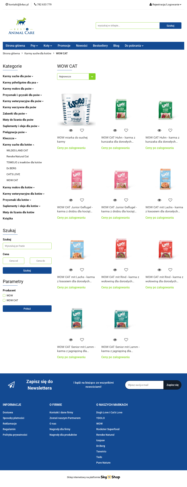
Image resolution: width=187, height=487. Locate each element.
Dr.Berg (100, 445)
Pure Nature (103, 462)
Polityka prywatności (15, 434)
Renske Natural (105, 434)
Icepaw (100, 440)
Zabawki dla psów (15, 113)
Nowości (81, 45)
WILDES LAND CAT (17, 150)
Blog (116, 45)
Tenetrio (101, 451)
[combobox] (76, 76)
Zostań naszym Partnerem (65, 418)
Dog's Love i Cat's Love (109, 412)
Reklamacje (10, 423)
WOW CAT (12, 180)
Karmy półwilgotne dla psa (20, 82)
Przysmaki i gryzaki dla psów (22, 95)
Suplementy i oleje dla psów (21, 126)
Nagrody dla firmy (60, 429)
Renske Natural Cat (17, 156)
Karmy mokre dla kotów (19, 187)
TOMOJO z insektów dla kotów (24, 162)
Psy (34, 45)
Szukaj (27, 270)
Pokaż (27, 308)
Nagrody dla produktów (63, 434)
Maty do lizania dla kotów (18, 212)
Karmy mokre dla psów (18, 88)
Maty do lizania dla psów (18, 119)
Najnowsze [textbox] (65, 76)
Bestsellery (100, 45)
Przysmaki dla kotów (17, 200)
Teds (99, 457)
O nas (53, 423)
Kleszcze (10, 138)
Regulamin (9, 429)
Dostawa (8, 412)
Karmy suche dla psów (18, 76)
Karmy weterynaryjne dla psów (23, 101)
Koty (48, 45)
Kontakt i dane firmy (61, 412)
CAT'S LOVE (13, 174)
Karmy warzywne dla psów (19, 107)
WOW (99, 423)
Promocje (64, 45)
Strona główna (15, 45)
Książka (8, 218)
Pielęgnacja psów (15, 132)
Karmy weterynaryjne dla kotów (24, 193)
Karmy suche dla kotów (18, 144)
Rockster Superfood (107, 429)
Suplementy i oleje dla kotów (21, 206)
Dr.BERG (11, 168)
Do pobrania (134, 45)
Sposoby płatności (13, 418)
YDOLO (100, 418)
